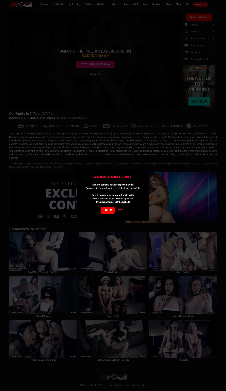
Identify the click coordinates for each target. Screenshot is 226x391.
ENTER (108, 210)
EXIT (120, 210)
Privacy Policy (125, 198)
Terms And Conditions (103, 198)
